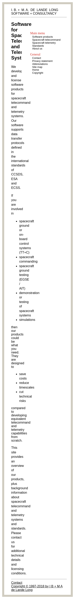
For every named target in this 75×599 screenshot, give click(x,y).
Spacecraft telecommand (46, 39)
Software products (42, 36)
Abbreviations (40, 63)
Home (35, 69)
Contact (16, 582)
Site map (37, 66)
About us (37, 48)
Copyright (37, 72)
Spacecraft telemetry (44, 42)
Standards (38, 45)
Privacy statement (42, 60)
